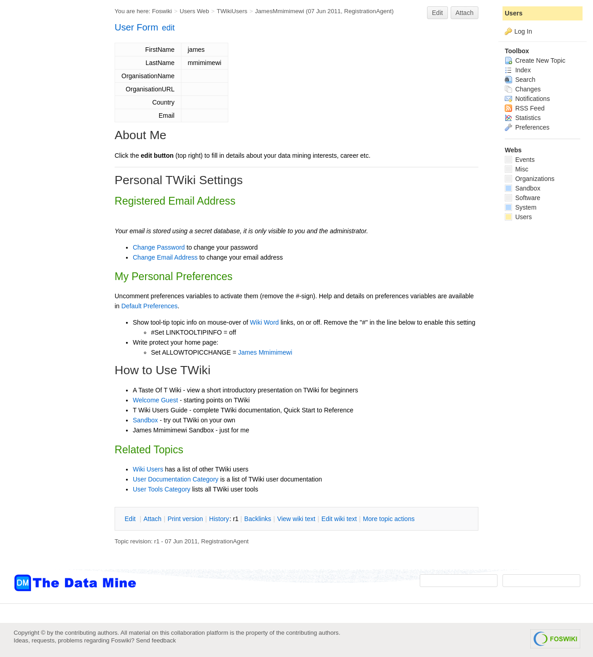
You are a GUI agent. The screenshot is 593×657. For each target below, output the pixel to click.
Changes (523, 89)
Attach (465, 12)
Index (518, 70)
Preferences (527, 127)
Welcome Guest (155, 400)
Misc (516, 169)
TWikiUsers (232, 11)
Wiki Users (148, 469)
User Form (136, 27)
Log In (523, 31)
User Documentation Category (175, 479)
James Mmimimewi (265, 352)
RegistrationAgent (368, 11)
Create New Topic (535, 60)
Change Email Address (165, 257)
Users (514, 13)
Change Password (159, 247)
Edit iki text (339, 518)
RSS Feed (524, 108)
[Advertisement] (50, 183)
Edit (437, 12)
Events (520, 159)
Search (520, 79)
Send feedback (156, 640)
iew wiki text (296, 518)
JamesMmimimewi (279, 11)
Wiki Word (264, 322)
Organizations (529, 178)
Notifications (527, 98)
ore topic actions (389, 518)
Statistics (523, 117)
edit (168, 27)
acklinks (257, 518)
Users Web (194, 11)
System (521, 207)
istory (219, 518)
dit (131, 518)
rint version (185, 518)
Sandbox (145, 420)
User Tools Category (162, 489)
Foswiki (162, 11)
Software (522, 197)
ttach (152, 518)
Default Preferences (149, 306)
